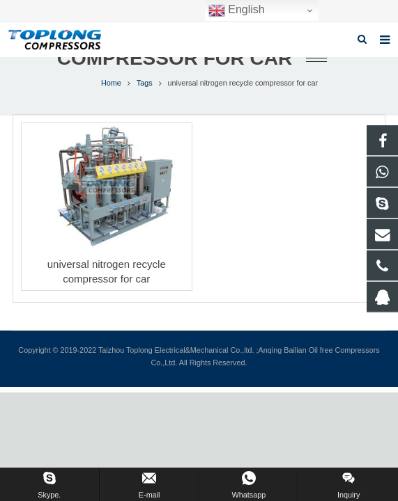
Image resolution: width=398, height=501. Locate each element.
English (236, 10)
